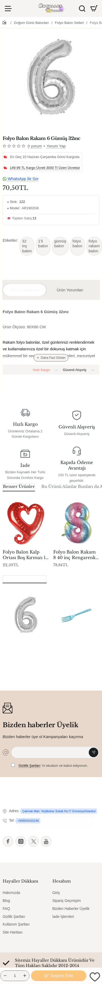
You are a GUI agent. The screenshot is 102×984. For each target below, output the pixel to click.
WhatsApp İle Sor (21, 178)
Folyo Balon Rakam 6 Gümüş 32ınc (24, 646)
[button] (58, 975)
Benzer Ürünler (19, 486)
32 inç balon (27, 246)
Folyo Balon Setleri (69, 23)
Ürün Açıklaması (24, 290)
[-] (5, 976)
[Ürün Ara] (82, 8)
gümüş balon (60, 243)
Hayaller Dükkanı (20, 881)
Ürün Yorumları (70, 290)
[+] (24, 976)
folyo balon (77, 243)
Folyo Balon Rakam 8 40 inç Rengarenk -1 (74, 555)
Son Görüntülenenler (24, 578)
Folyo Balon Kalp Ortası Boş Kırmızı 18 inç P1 (25, 555)
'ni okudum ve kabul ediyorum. (49, 765)
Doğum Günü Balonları (31, 23)
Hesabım (61, 881)
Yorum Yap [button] (56, 146)
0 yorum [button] (35, 146)
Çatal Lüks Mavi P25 (75, 644)
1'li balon (43, 243)
